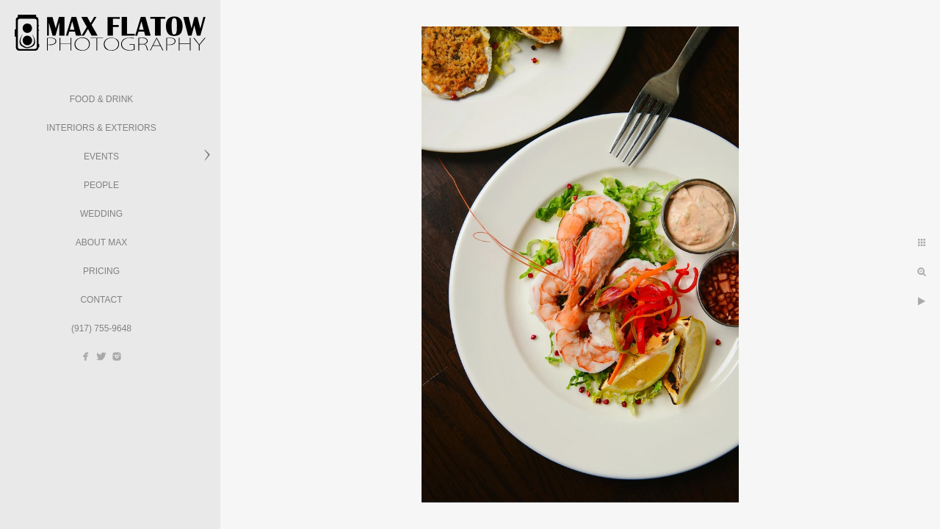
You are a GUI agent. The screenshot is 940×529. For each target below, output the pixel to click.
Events (101, 156)
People (101, 185)
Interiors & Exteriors (101, 128)
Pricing (101, 271)
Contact (101, 300)
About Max (101, 242)
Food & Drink (102, 99)
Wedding (101, 214)
